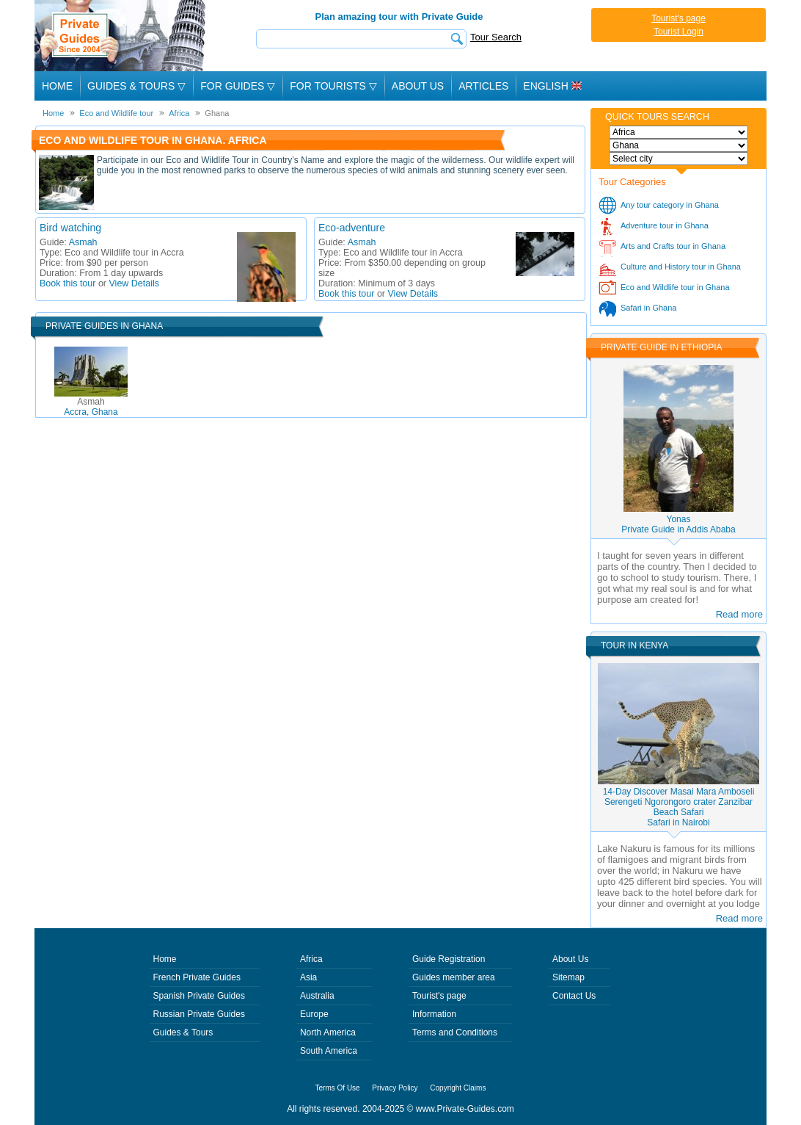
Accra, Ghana (90, 407)
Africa (311, 959)
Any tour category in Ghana (670, 204)
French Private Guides (197, 977)
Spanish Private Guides (199, 996)
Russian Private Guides (199, 1014)
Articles (483, 86)
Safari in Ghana (648, 307)
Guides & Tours (183, 1032)
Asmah (83, 242)
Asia (308, 977)
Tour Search (496, 37)
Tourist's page (678, 18)
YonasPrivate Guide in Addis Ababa (678, 524)
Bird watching (70, 228)
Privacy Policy (394, 1088)
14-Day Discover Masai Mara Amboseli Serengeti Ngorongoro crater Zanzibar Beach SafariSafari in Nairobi (679, 807)
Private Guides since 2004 (121, 35)
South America (328, 1051)
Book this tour (67, 283)
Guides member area (453, 977)
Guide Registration (448, 959)
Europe (314, 1014)
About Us (418, 86)
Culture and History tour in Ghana (681, 266)
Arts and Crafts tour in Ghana (673, 246)
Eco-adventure (351, 228)
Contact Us (574, 996)
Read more (739, 614)
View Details (134, 283)
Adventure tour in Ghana (665, 225)
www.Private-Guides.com (465, 1109)
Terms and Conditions (454, 1032)
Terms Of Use (337, 1088)
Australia (317, 996)
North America (328, 1032)
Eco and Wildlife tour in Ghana (675, 287)
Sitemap (568, 977)
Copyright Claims (458, 1088)
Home (57, 86)
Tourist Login (678, 31)
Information (434, 1014)
